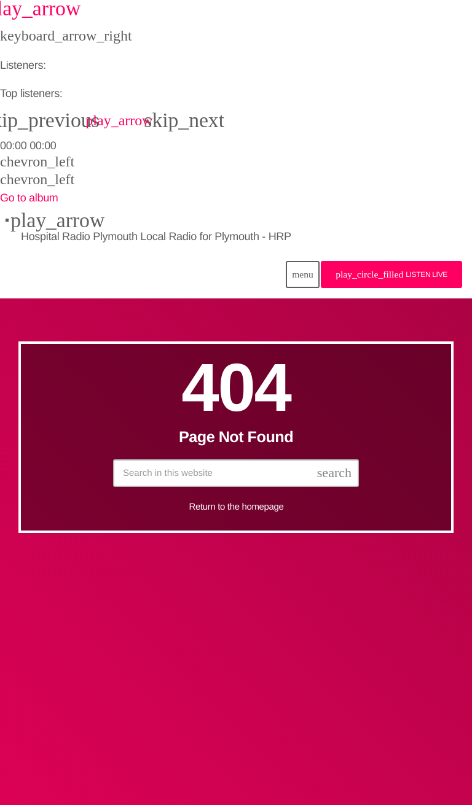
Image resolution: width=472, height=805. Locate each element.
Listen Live (391, 274)
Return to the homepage (236, 507)
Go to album (29, 198)
